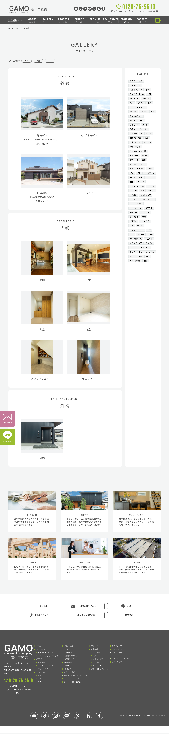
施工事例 (32, 20)
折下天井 (150, 216)
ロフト (140, 233)
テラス (133, 203)
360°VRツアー (98, 663)
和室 (152, 178)
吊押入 (133, 127)
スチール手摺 (135, 85)
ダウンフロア (146, 199)
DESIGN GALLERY (42, 673)
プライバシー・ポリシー (121, 660)
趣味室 (147, 174)
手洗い (151, 242)
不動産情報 (68, 663)
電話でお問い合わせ (44, 616)
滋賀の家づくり (71, 657)
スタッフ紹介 (98, 660)
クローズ (144, 110)
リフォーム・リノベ (45, 667)
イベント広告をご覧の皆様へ (49, 657)
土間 (150, 237)
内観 (46, 60)
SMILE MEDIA (69, 647)
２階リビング (135, 140)
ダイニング (134, 225)
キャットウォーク (137, 237)
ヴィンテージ (144, 254)
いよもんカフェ (118, 650)
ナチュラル (134, 123)
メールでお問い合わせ (86, 607)
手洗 (148, 89)
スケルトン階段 (136, 212)
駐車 (132, 178)
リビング (133, 182)
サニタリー (145, 220)
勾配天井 (141, 195)
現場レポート (96, 647)
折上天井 (133, 229)
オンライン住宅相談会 (72, 683)
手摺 (132, 242)
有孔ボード (134, 153)
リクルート (97, 667)
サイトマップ (117, 663)
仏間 (148, 136)
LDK (139, 170)
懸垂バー (133, 220)
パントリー (144, 127)
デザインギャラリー (48, 20)
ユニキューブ (117, 647)
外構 (63, 60)
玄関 (145, 157)
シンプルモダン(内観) (139, 148)
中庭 (150, 93)
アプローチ (142, 178)
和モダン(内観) (136, 136)
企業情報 (126, 20)
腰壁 (147, 271)
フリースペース (136, 216)
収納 (132, 170)
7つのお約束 (95, 20)
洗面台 (133, 81)
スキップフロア (136, 250)
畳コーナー (134, 97)
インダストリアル (137, 187)
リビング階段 (135, 271)
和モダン (141, 102)
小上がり (150, 246)
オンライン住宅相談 (86, 616)
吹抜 (145, 225)
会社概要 (96, 654)
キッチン (150, 250)
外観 (29, 60)
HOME (38, 647)
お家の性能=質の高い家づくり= (76, 677)
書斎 (141, 267)
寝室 (132, 195)
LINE (129, 607)
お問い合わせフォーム (99, 670)
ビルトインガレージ (138, 161)
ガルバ (133, 254)
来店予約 (129, 616)
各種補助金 (69, 654)
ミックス (133, 191)
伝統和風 (133, 131)
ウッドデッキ (135, 144)
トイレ (133, 267)
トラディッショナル (138, 263)
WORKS (39, 660)
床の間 (146, 153)
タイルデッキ (135, 174)
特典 (67, 667)
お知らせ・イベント (45, 654)
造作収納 (133, 110)
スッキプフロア (136, 89)
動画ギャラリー (71, 660)
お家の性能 (79, 20)
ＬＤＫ (149, 131)
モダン (151, 165)
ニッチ (146, 123)
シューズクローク (137, 119)
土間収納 (133, 199)
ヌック (133, 259)
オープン (146, 97)
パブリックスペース (138, 208)
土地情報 (110, 20)
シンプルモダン (143, 114)
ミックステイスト (137, 165)
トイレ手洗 (145, 229)
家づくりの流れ (63, 20)
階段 (148, 267)
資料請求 (44, 607)
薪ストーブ (134, 157)
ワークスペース (136, 246)
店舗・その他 (43, 670)
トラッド (148, 140)
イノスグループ (118, 654)
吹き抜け (141, 242)
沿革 (94, 657)
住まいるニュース (72, 650)
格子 (132, 102)
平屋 (150, 102)
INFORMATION (41, 650)
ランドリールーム (137, 93)
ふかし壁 (145, 191)
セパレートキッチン (138, 106)
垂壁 (132, 114)
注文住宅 (41, 663)
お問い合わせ (142, 20)
